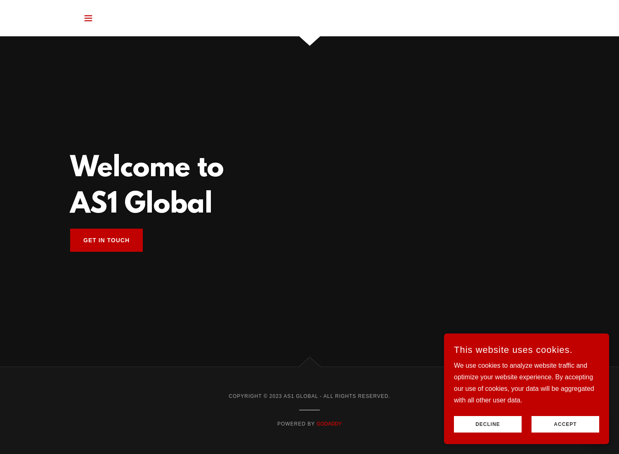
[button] (88, 18)
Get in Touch (106, 240)
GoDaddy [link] (329, 424)
